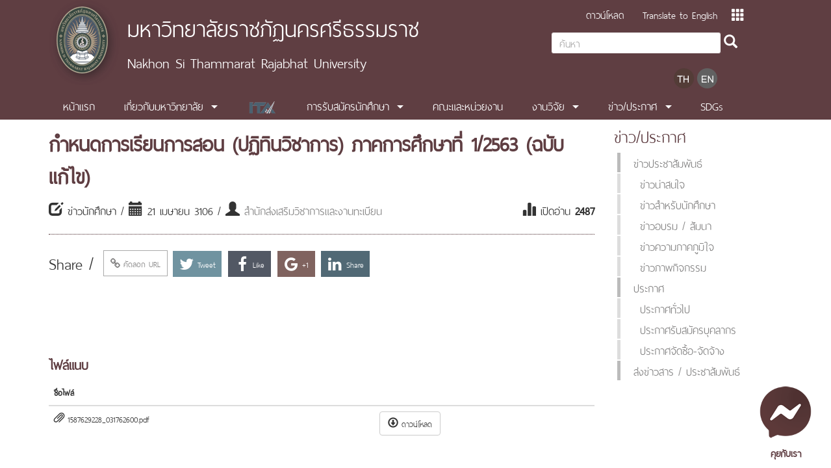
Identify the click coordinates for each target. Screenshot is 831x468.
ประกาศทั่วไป (665, 308)
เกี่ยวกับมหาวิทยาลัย (163, 105)
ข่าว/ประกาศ (632, 105)
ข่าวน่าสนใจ (662, 183)
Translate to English (680, 14)
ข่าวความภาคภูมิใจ (677, 245)
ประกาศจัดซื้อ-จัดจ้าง (682, 349)
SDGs (711, 105)
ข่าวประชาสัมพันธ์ (667, 162)
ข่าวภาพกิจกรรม (673, 266)
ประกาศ (648, 287)
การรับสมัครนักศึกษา (348, 105)
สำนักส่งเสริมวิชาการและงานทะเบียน (313, 210)
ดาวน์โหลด (605, 14)
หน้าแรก (79, 105)
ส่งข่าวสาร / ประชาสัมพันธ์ (686, 370)
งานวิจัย (548, 105)
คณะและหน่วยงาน (468, 105)
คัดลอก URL (135, 263)
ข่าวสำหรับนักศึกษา (677, 204)
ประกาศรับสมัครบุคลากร (688, 329)
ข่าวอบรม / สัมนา (675, 225)
